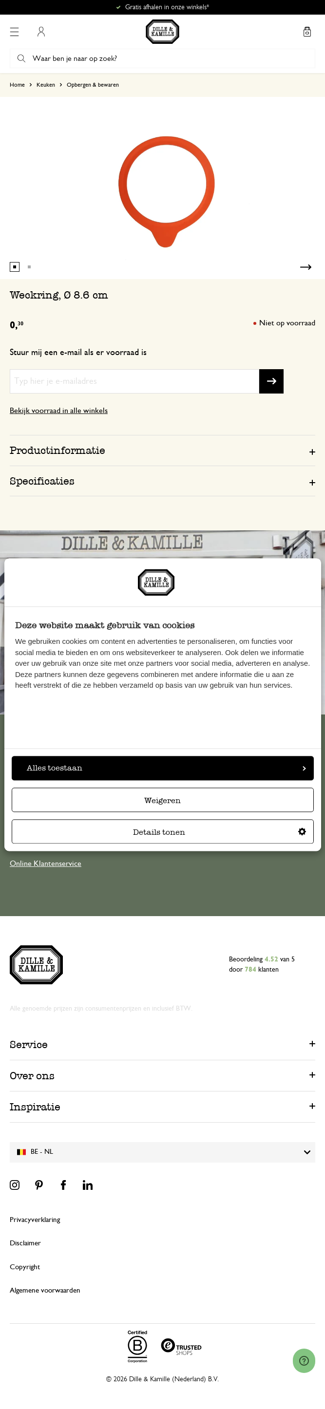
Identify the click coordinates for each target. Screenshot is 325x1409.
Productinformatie (57, 450)
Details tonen (219, 832)
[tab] (162, 450)
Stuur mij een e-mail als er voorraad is (78, 352)
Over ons (32, 1076)
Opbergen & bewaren (93, 85)
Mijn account (41, 31)
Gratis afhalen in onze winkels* (167, 7)
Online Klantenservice (45, 863)
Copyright (25, 1267)
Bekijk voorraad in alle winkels (59, 410)
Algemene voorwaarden (45, 1290)
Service (29, 1044)
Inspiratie (35, 1107)
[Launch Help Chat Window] (304, 1361)
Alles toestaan (166, 767)
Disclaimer (25, 1243)
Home (17, 85)
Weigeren (162, 800)
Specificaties (42, 481)
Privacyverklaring (35, 1219)
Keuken (46, 85)
